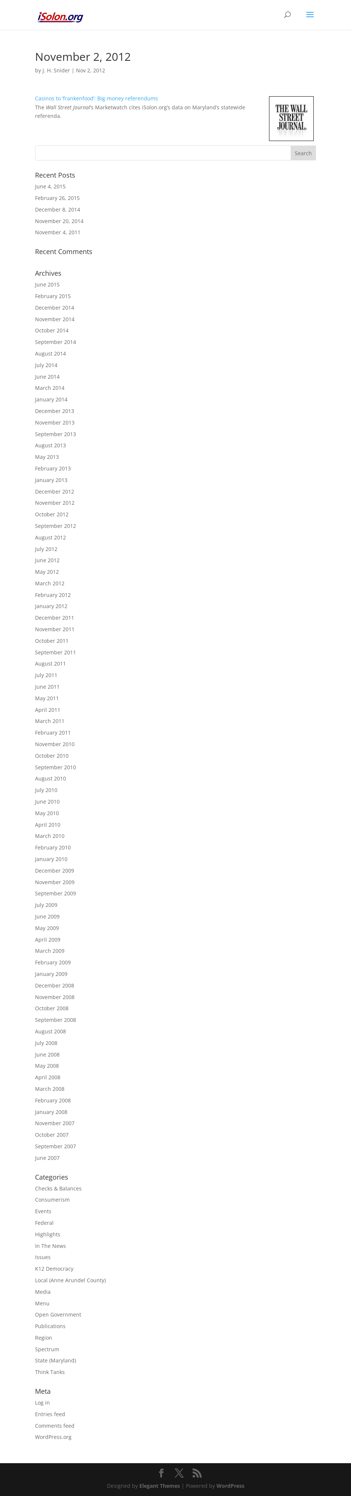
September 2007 (55, 1146)
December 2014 (54, 307)
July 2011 (46, 675)
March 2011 (49, 720)
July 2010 (46, 790)
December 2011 (54, 617)
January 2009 (51, 973)
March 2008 (49, 1088)
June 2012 (47, 560)
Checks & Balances (58, 1188)
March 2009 (49, 950)
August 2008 (50, 1031)
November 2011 (55, 629)
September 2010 (55, 767)
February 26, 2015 (57, 197)
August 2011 (50, 663)
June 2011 (47, 686)
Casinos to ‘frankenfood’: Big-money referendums (96, 98)
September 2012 (55, 525)
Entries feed (50, 1414)
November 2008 (55, 997)
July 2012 (46, 549)
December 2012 (54, 491)
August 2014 (50, 353)
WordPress (230, 1485)
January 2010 (51, 859)
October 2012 (52, 514)
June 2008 (47, 1054)
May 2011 (47, 698)
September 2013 (55, 434)
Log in (42, 1402)
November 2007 (55, 1123)
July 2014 (46, 365)
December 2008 (54, 985)
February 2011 (53, 732)
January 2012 (51, 606)
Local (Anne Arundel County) (70, 1280)
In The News (50, 1245)
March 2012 (49, 583)
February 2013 (53, 468)
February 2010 (53, 847)
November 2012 (55, 502)
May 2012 (47, 571)
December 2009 (54, 870)
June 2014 (47, 376)
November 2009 (55, 882)
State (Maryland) (55, 1360)
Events (43, 1211)
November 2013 (55, 422)
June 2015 (47, 284)
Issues (43, 1257)
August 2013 (50, 445)
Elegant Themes (159, 1485)
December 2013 (54, 410)
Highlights (47, 1234)
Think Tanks (50, 1371)
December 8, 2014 (57, 209)
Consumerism (52, 1199)
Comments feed (55, 1425)
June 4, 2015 (50, 186)
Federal (44, 1222)
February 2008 (53, 1100)
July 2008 (46, 1042)
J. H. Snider (56, 70)
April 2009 (47, 939)
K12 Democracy (54, 1268)
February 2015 (53, 296)
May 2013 (47, 456)
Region (43, 1337)
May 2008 (47, 1065)
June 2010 (47, 801)
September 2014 (55, 341)
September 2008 (55, 1019)
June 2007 (47, 1157)
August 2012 (50, 537)
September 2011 (55, 652)
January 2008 (51, 1111)
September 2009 (55, 893)
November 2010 (55, 744)
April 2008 (47, 1077)
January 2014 (51, 399)
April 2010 (47, 824)
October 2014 (52, 330)
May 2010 (47, 813)
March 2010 (49, 835)
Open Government (58, 1314)
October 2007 (52, 1134)
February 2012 (53, 594)
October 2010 (52, 755)
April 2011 (47, 709)
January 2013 (51, 479)
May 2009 (47, 928)
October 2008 (52, 1008)
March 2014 (49, 387)
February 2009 (53, 962)
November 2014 (55, 319)
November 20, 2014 (59, 221)
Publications (50, 1326)
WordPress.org (53, 1436)
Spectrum (47, 1349)
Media (43, 1291)
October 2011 (52, 640)
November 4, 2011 (57, 232)
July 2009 (46, 904)
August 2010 (50, 778)
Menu (42, 1303)
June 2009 (47, 916)
